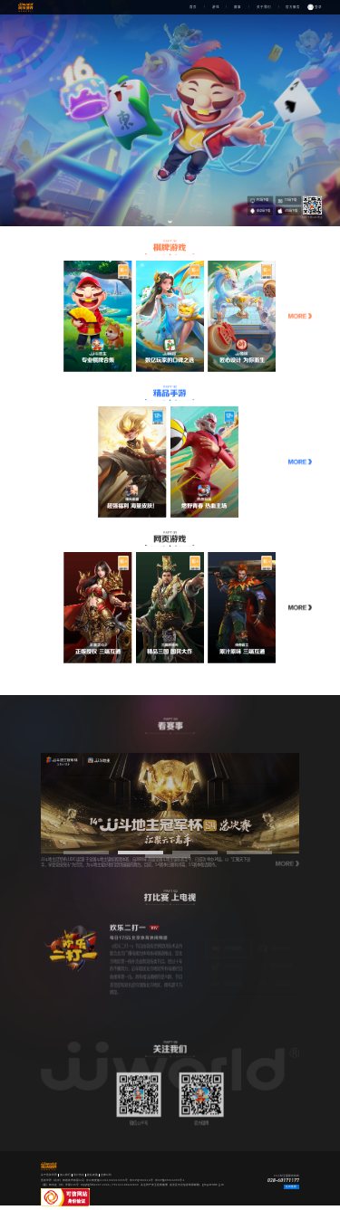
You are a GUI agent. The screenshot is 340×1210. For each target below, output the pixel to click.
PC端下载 (259, 201)
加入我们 (65, 1175)
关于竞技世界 (49, 1175)
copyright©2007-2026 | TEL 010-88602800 (110, 1185)
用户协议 (78, 1175)
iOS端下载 (286, 211)
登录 (318, 6)
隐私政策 (92, 1175)
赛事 (237, 6)
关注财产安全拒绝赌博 (154, 1185)
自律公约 (106, 1175)
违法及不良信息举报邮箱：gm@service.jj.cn (197, 1185)
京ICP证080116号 (141, 1180)
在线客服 (291, 1186)
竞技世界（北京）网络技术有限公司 (62, 1180)
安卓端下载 (260, 211)
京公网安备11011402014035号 (107, 1180)
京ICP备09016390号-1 (170, 1180)
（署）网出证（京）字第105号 (60, 1185)
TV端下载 (286, 201)
